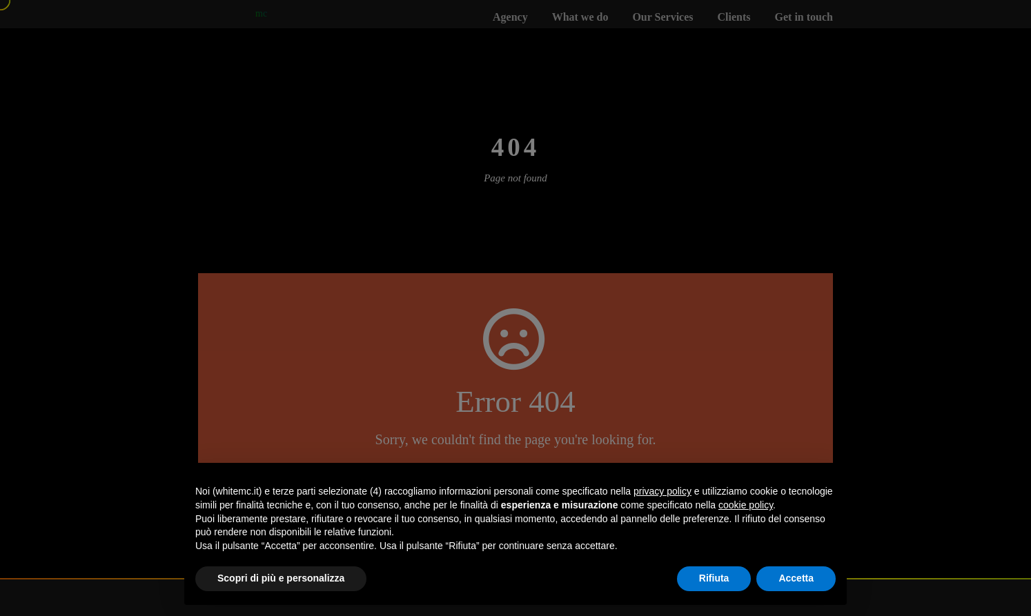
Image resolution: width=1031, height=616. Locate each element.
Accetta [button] (796, 578)
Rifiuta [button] (714, 578)
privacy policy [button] (662, 491)
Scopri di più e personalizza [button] (280, 578)
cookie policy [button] (745, 504)
